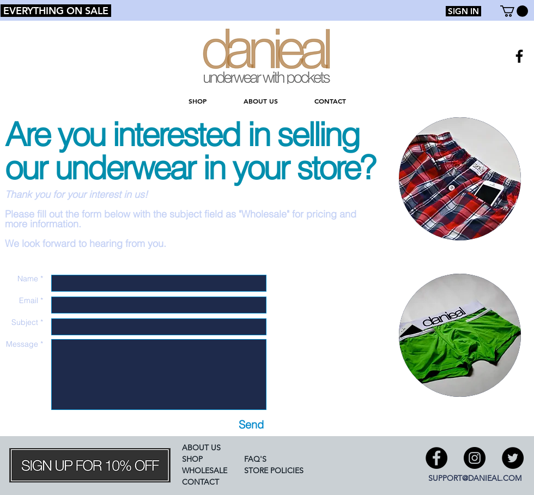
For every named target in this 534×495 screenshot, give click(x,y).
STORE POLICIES (274, 470)
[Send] (251, 424)
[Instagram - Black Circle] (475, 458)
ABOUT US (201, 447)
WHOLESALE (204, 470)
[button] (514, 11)
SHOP (192, 459)
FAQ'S (255, 459)
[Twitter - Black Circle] (513, 458)
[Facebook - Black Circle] (436, 458)
